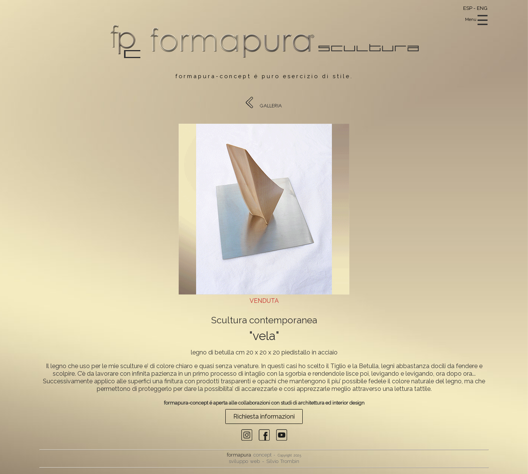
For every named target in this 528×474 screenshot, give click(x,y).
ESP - (470, 8)
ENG (482, 8)
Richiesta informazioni (264, 416)
